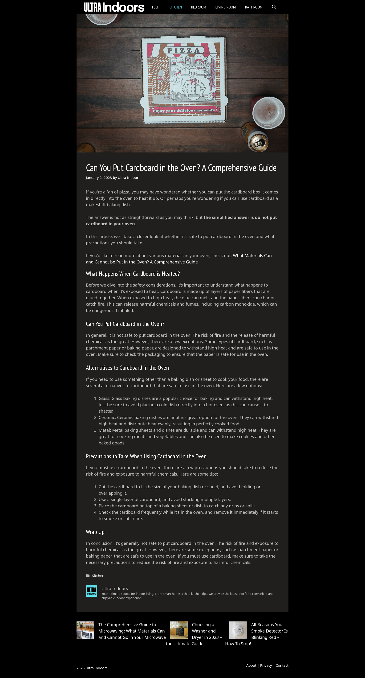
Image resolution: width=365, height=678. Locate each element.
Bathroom (254, 7)
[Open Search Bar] (274, 7)
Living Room (225, 7)
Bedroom (198, 7)
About (251, 665)
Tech (155, 7)
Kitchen (175, 7)
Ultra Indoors (96, 668)
